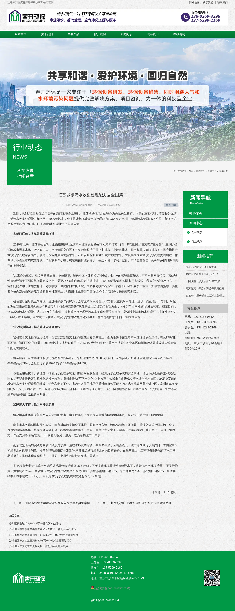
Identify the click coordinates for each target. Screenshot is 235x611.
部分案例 (100, 34)
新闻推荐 (205, 256)
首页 (191, 171)
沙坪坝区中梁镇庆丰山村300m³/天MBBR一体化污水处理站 (42, 529)
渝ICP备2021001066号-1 (105, 600)
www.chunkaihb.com (82, 205)
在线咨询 (179, 34)
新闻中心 (211, 171)
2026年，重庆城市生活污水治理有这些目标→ (205, 295)
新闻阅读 (126, 34)
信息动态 (200, 171)
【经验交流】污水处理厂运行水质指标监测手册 (140, 503)
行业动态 (197, 241)
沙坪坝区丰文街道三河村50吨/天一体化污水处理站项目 (40, 540)
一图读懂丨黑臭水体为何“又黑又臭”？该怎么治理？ (205, 281)
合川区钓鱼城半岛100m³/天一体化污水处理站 (35, 523)
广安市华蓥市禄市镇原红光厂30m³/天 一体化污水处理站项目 (43, 534)
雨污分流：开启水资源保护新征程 (205, 288)
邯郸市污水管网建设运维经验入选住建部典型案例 (57, 503)
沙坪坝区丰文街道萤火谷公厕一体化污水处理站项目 (38, 546)
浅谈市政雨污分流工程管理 (201, 267)
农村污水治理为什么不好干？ (202, 274)
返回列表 (171, 204)
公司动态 (197, 232)
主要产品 (73, 34)
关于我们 (47, 34)
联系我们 (153, 34)
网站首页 (20, 34)
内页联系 (193, 308)
